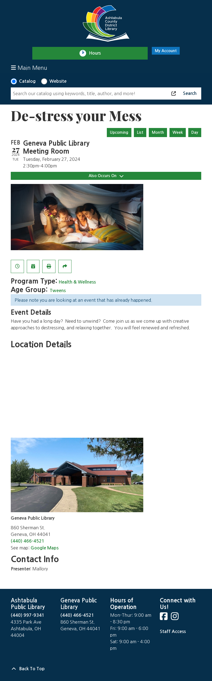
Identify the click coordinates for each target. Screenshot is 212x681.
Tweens (58, 291)
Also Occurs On (106, 176)
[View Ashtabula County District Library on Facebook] (164, 618)
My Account (166, 51)
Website (58, 81)
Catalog (27, 81)
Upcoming (119, 132)
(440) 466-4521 (27, 541)
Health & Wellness (77, 282)
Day (194, 132)
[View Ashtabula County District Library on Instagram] (175, 618)
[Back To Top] (106, 668)
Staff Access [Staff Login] (173, 631)
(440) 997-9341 (27, 615)
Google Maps (45, 548)
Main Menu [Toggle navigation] (29, 68)
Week (178, 132)
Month (158, 132)
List (140, 132)
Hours (97, 53)
